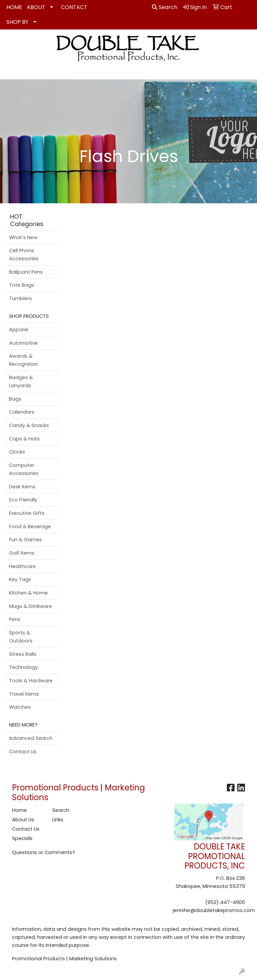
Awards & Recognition (23, 360)
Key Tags (20, 579)
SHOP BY (17, 22)
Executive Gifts (27, 513)
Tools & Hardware (31, 680)
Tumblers (20, 298)
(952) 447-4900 (225, 902)
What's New (23, 237)
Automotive (23, 343)
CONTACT (74, 7)
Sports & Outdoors (20, 636)
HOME (14, 7)
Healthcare (22, 566)
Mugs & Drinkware (30, 606)
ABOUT (36, 7)
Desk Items (22, 486)
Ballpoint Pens (26, 272)
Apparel (18, 329)
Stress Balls (22, 654)
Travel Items (24, 694)
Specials (22, 838)
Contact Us (22, 751)
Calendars (21, 412)
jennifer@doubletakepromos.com (214, 910)
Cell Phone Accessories (23, 254)
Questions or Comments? (43, 852)
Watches (20, 707)
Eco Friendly (23, 499)
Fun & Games (25, 539)
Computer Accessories (23, 469)
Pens (14, 619)
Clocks (17, 451)
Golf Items (21, 553)
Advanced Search (31, 738)
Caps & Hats (24, 438)
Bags (15, 399)
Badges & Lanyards (21, 381)
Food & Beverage (30, 526)
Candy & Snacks (29, 425)
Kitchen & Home (28, 592)
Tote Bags (21, 285)
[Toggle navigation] (10, 72)
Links (57, 819)
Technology (23, 667)
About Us (23, 819)
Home (19, 810)
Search (164, 7)
